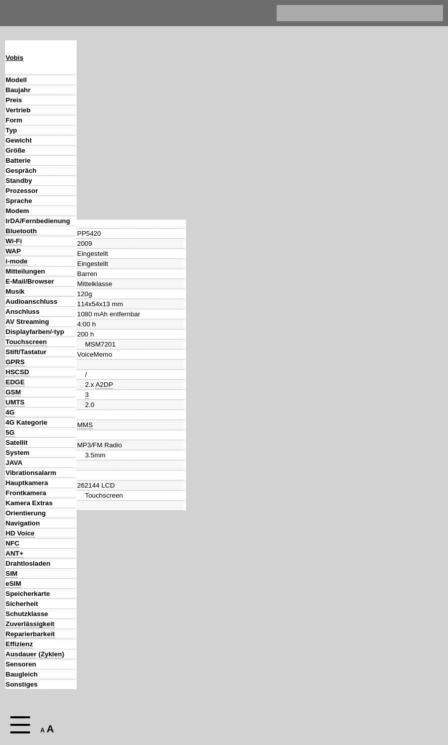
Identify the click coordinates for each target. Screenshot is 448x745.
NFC (12, 543)
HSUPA (120, 402)
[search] (350, 13)
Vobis (14, 57)
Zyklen (51, 654)
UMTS (15, 402)
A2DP (104, 231)
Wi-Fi (14, 241)
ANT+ (14, 553)
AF (109, 483)
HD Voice (20, 533)
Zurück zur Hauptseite (112, 701)
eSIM (13, 583)
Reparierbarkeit (30, 634)
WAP (13, 251)
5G (10, 432)
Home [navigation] (14, 11)
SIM (12, 573)
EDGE (15, 382)
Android (88, 452)
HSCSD (17, 372)
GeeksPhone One (213, 674)
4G (10, 412)
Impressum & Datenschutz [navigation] (258, 13)
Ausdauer (21, 654)
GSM (13, 392)
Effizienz (19, 644)
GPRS (15, 362)
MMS (85, 271)
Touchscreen (26, 342)
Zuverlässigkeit (30, 624)
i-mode (17, 261)
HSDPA (96, 402)
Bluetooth (21, 231)
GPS (92, 513)
